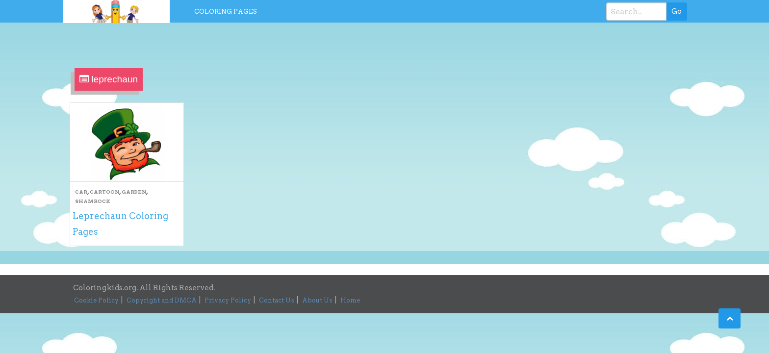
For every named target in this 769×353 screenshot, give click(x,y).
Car (81, 192)
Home (350, 300)
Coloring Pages (225, 11)
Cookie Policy (96, 300)
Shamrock (92, 201)
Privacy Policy (228, 300)
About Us (317, 300)
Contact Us (276, 300)
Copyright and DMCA (162, 300)
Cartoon (104, 192)
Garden (134, 192)
